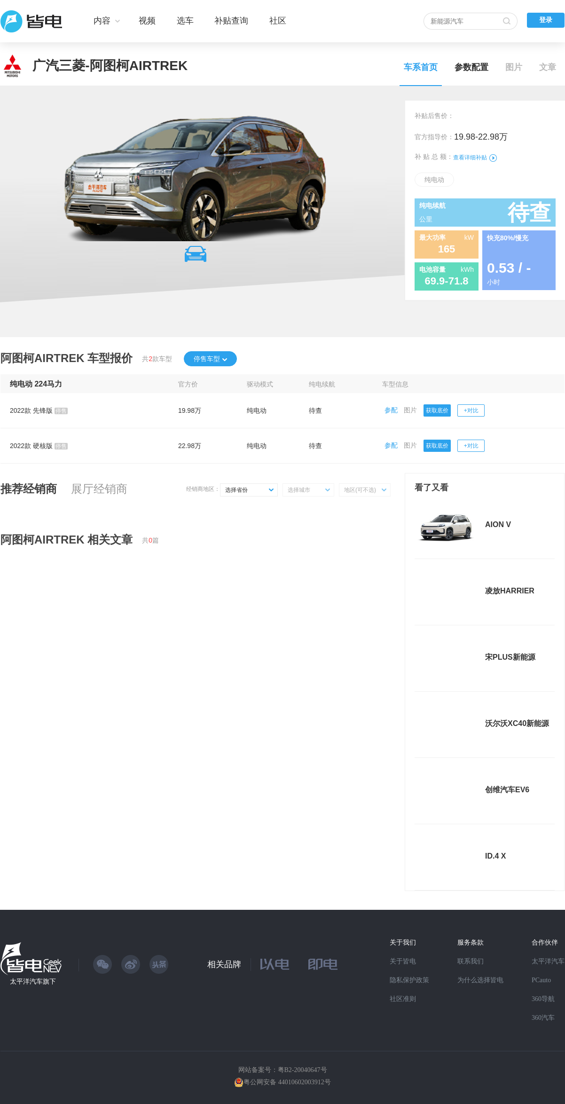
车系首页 (421, 67)
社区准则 (403, 998)
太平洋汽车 (548, 961)
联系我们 (470, 961)
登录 (545, 20)
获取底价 (437, 410)
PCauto (541, 980)
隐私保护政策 (409, 980)
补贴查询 (231, 20)
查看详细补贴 (475, 157)
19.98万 (189, 410)
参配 (391, 410)
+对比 (471, 410)
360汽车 (543, 1017)
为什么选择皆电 (480, 980)
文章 (547, 67)
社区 (277, 20)
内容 (102, 20)
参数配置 (471, 67)
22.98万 (189, 445)
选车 (185, 20)
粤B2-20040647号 (302, 1069)
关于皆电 (403, 961)
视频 (147, 20)
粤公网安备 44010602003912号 (287, 1082)
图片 (513, 67)
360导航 (543, 998)
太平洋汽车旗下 (33, 981)
